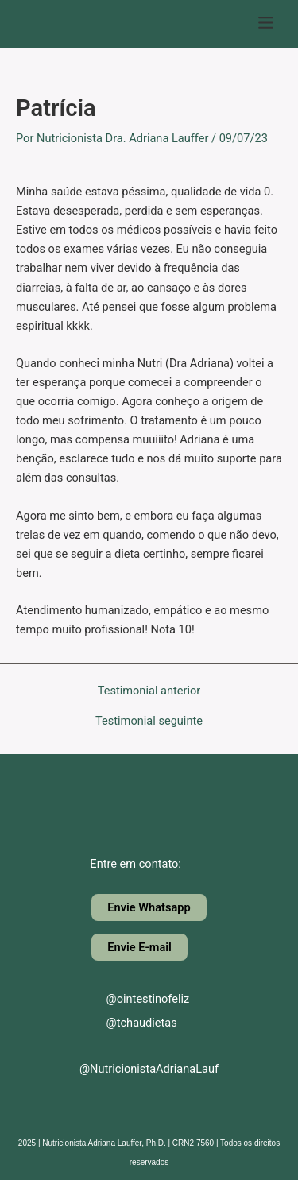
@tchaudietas (128, 1023)
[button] (266, 23)
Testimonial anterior (149, 691)
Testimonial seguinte (149, 721)
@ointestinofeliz (134, 999)
